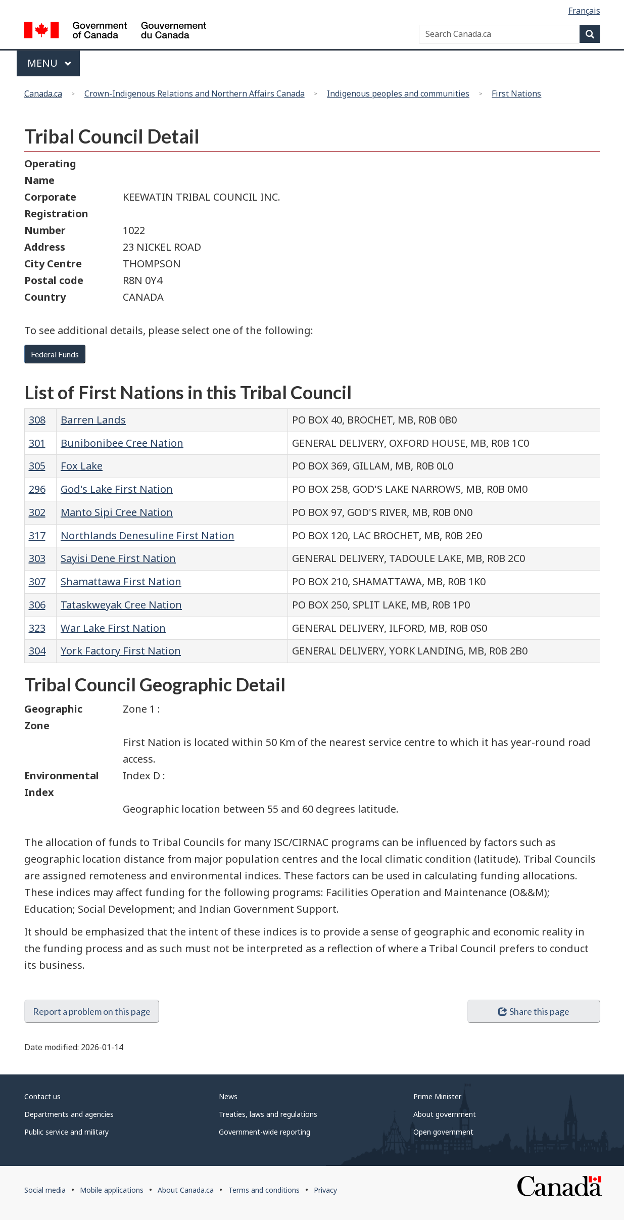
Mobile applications (111, 1190)
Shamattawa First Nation (121, 581)
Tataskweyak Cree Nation (121, 605)
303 (37, 558)
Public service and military (66, 1132)
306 (37, 605)
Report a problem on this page (92, 1011)
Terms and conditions (264, 1190)
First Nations (516, 93)
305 (37, 466)
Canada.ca (43, 93)
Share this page (533, 1011)
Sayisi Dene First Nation (118, 558)
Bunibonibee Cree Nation (122, 443)
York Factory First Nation (121, 651)
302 (37, 512)
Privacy (325, 1190)
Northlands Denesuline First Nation (147, 535)
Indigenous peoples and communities (398, 93)
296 (37, 489)
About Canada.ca (186, 1190)
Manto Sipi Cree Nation (117, 512)
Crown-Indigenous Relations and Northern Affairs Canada (194, 93)
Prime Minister (437, 1096)
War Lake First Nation (113, 628)
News (228, 1096)
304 (37, 651)
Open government (443, 1132)
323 (37, 628)
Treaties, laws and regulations (268, 1114)
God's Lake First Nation (117, 489)
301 (37, 443)
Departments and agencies (69, 1114)
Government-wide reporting (264, 1132)
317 (37, 535)
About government (444, 1114)
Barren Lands (93, 420)
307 (37, 581)
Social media (45, 1190)
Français (584, 10)
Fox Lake (82, 466)
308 (37, 420)
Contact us (42, 1096)
